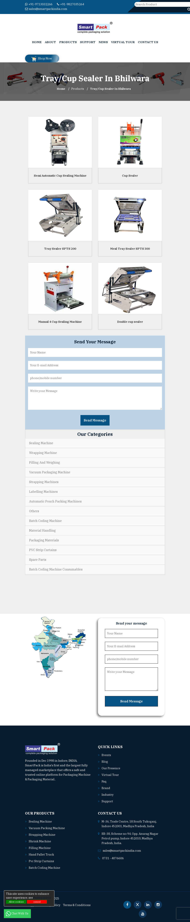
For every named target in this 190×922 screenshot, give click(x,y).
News (103, 42)
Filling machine (40, 848)
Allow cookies (16, 901)
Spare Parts (37, 560)
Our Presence (111, 768)
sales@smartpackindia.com (46, 9)
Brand (106, 788)
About (50, 42)
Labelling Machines (43, 492)
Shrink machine (40, 841)
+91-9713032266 (38, 4)
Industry (108, 794)
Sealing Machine (41, 443)
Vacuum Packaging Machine (49, 472)
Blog (105, 761)
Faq (104, 781)
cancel (37, 901)
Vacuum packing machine (47, 828)
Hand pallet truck (41, 854)
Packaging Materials (44, 540)
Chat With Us (17, 913)
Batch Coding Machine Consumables (56, 569)
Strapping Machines (43, 482)
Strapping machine (42, 835)
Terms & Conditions (77, 905)
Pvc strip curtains (41, 861)
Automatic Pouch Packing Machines (55, 501)
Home (37, 42)
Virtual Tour (123, 42)
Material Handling (42, 530)
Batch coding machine (44, 868)
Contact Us (148, 42)
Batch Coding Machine (45, 521)
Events (106, 755)
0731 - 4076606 (113, 858)
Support (87, 42)
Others (34, 511)
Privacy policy (42, 897)
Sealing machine (40, 821)
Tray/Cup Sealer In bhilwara (110, 89)
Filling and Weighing (44, 462)
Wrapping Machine (43, 453)
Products (68, 42)
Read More (65, 779)
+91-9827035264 (70, 4)
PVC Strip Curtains (43, 550)
